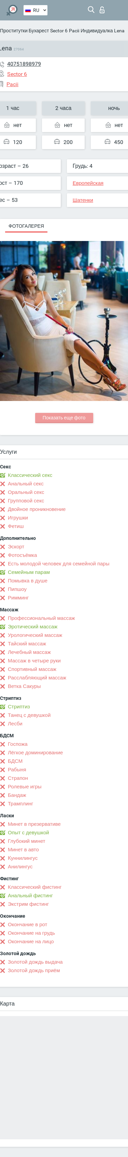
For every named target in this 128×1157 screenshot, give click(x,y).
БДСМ (15, 761)
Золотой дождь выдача (35, 962)
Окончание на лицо (31, 941)
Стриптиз (19, 707)
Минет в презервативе (34, 824)
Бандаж (17, 795)
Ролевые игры (25, 787)
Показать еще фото (64, 417)
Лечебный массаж (29, 652)
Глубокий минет (26, 841)
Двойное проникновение (37, 509)
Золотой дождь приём (34, 970)
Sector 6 (59, 30)
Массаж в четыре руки (34, 661)
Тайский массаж (27, 644)
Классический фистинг (34, 887)
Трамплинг (20, 804)
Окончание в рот (27, 924)
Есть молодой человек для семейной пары (58, 564)
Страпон (18, 778)
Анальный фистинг (30, 896)
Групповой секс (26, 501)
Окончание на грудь (31, 933)
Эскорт (16, 547)
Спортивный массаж (32, 669)
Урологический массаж (35, 635)
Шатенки (83, 200)
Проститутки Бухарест (24, 30)
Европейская (88, 183)
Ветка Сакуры (24, 686)
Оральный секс (26, 492)
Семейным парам (29, 572)
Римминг (18, 598)
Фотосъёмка (22, 555)
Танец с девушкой (29, 715)
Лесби (15, 724)
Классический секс (30, 475)
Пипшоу (17, 589)
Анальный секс (26, 484)
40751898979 (24, 64)
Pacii (74, 30)
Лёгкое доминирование (35, 753)
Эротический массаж (32, 627)
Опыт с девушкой (28, 833)
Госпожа (18, 744)
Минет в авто (23, 850)
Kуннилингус (23, 858)
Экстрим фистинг (28, 904)
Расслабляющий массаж (37, 678)
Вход (102, 10)
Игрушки (18, 518)
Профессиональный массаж (41, 618)
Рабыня (17, 770)
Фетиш (16, 526)
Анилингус (20, 867)
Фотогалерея (26, 226)
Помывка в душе (27, 581)
